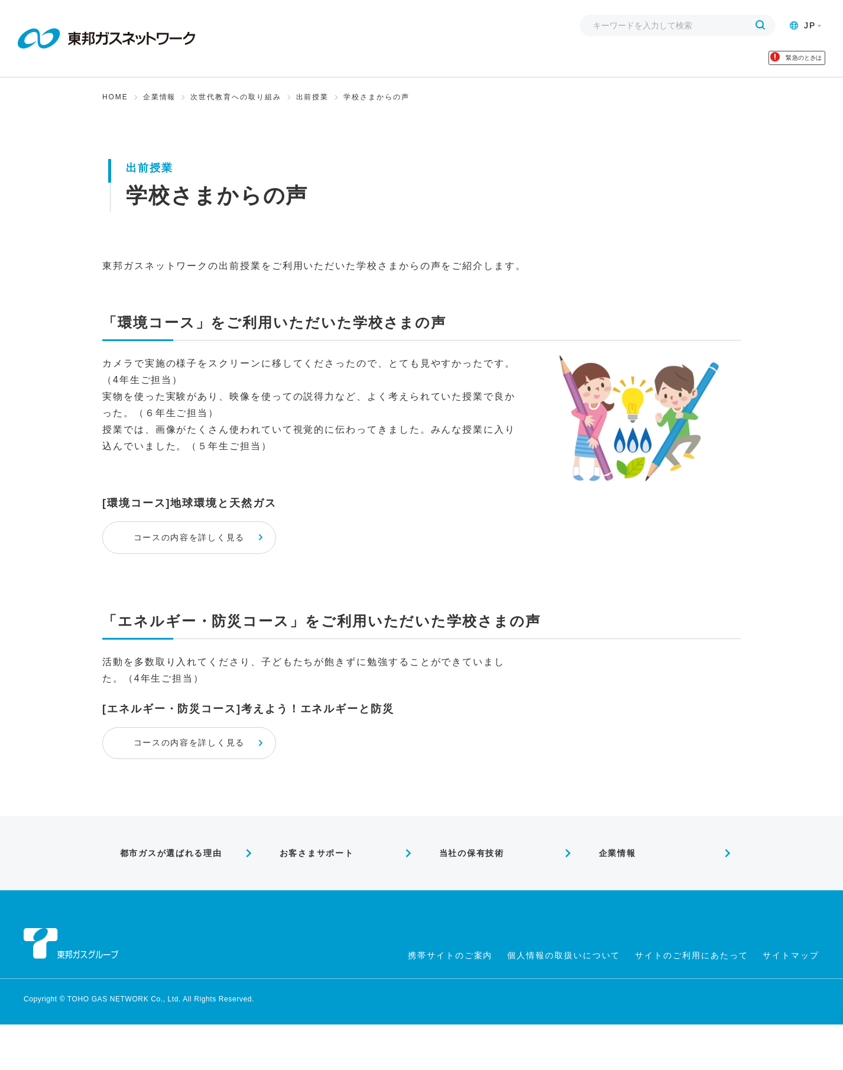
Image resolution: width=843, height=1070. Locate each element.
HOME (115, 109)
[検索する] (760, 25)
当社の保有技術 (465, 895)
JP (803, 25)
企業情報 (159, 109)
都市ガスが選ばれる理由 (167, 895)
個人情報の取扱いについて (563, 1001)
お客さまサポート (311, 895)
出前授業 (312, 109)
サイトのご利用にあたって (691, 1001)
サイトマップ (791, 1001)
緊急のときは (765, 64)
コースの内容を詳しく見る (220, 558)
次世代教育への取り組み (235, 109)
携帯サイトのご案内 (450, 1001)
